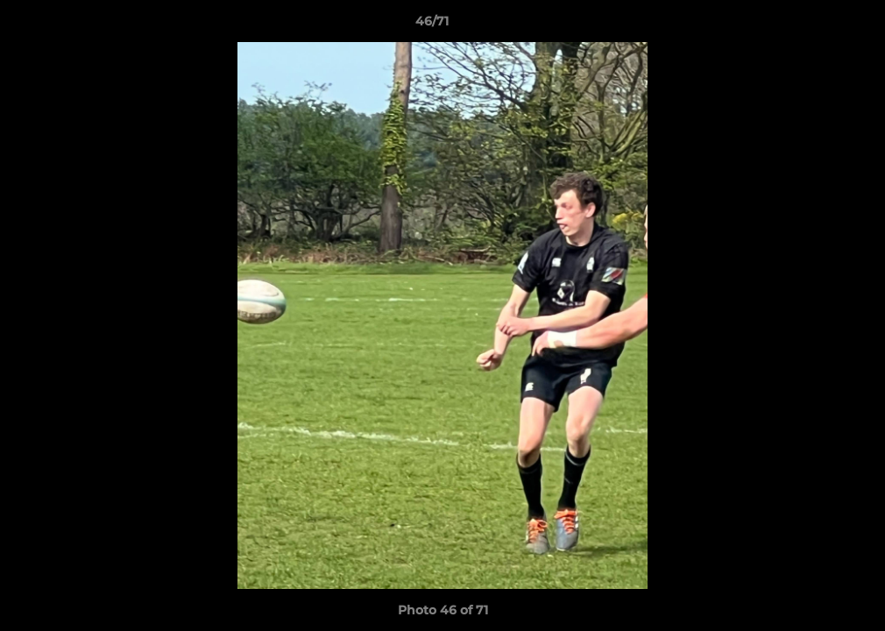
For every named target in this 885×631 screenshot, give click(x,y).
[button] (811, 25)
